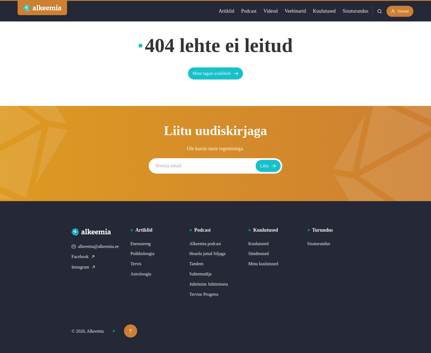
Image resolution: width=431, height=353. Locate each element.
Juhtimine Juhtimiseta (208, 284)
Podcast (248, 11)
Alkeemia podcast (205, 243)
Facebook (83, 256)
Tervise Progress (204, 294)
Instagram (83, 267)
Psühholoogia (142, 253)
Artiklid (226, 11)
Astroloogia (140, 274)
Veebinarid (295, 11)
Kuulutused (324, 11)
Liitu (268, 166)
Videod (270, 11)
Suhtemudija (200, 274)
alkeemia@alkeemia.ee (95, 246)
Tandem (196, 263)
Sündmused (258, 253)
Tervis (135, 263)
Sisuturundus (355, 11)
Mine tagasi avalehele (215, 73)
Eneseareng (140, 243)
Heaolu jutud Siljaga (207, 253)
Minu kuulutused (263, 263)
